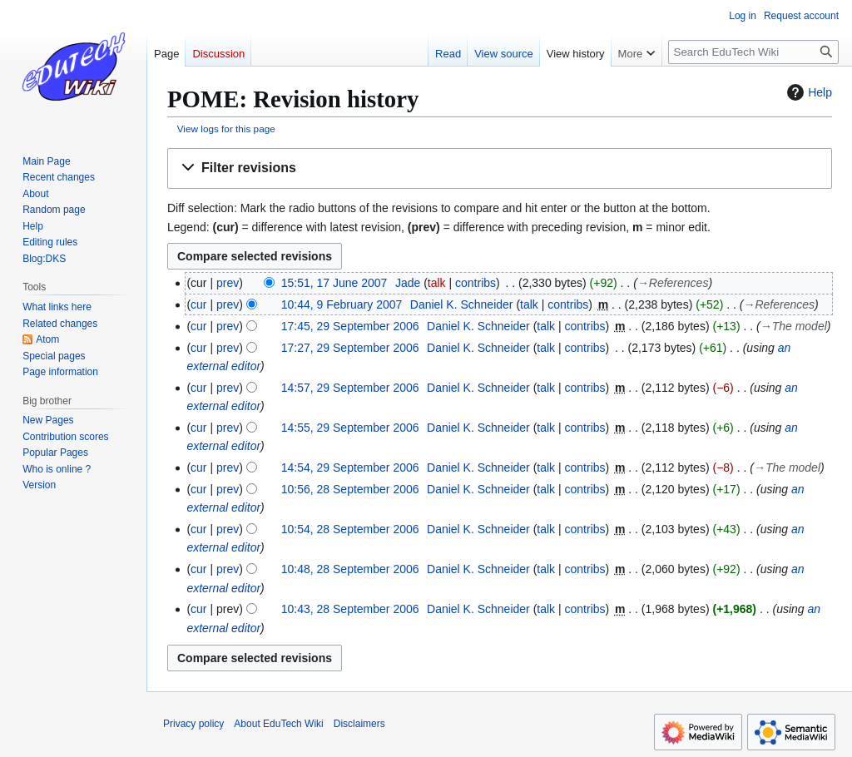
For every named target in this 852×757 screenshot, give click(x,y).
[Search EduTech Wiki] (753, 52)
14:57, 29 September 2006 (350, 387)
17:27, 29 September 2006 (350, 347)
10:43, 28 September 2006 (350, 609)
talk (437, 282)
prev (227, 282)
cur (198, 304)
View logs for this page (226, 128)
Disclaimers (359, 724)
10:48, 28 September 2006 (350, 569)
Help (807, 92)
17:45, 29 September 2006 (350, 326)
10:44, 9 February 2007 (342, 304)
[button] (499, 168)
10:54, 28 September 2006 (350, 529)
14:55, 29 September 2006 (350, 427)
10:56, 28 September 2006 (350, 489)
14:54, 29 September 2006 (350, 467)
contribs (475, 282)
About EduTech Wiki (278, 724)
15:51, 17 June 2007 (334, 282)
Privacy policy (193, 724)
